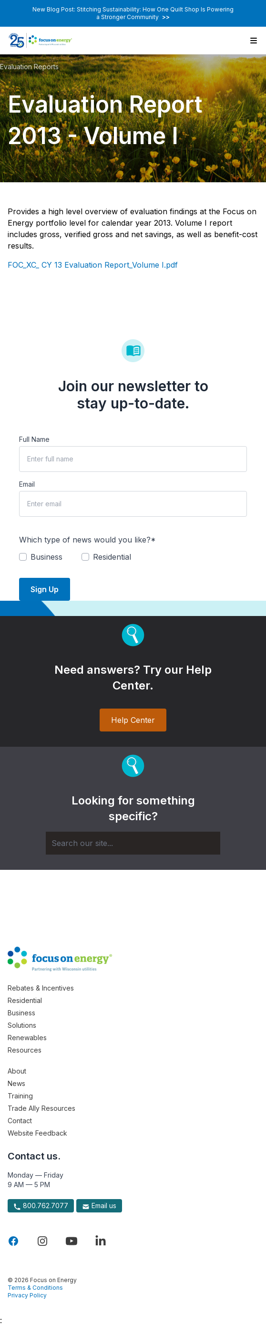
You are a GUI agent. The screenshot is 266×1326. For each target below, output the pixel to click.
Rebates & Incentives (41, 988)
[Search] (133, 843)
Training (20, 1096)
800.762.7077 (40, 1205)
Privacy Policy (27, 1295)
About (17, 1071)
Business (21, 1013)
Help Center (133, 720)
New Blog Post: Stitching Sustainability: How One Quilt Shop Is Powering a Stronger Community (133, 13)
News (16, 1083)
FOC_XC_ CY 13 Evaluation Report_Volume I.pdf (93, 265)
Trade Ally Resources (41, 1108)
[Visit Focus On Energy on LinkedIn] (100, 1241)
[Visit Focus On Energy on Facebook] (13, 1241)
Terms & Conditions (35, 1287)
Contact (20, 1121)
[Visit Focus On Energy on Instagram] (42, 1241)
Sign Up (45, 589)
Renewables (27, 1038)
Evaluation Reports (29, 67)
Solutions (22, 1025)
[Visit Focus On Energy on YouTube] (71, 1241)
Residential (25, 1000)
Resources (24, 1050)
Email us (99, 1205)
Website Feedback (37, 1133)
